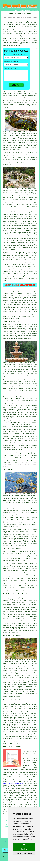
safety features (20, 137)
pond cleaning (32, 510)
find (8, 703)
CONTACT (29, 10)
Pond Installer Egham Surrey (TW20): (16, 21)
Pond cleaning (18, 538)
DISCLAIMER (35, 10)
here (20, 743)
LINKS (20, 10)
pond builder (7, 38)
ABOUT (24, 10)
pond (4, 93)
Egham (29, 290)
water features (16, 733)
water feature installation (13, 783)
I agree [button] (24, 844)
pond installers (25, 311)
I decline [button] (24, 849)
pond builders (16, 306)
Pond (4, 290)
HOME (16, 10)
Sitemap (4, 840)
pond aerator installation (23, 797)
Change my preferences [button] (24, 853)
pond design (14, 659)
